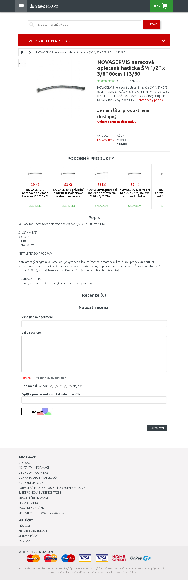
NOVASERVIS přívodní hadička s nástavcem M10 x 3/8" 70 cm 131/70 (101, 194)
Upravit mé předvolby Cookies (41, 512)
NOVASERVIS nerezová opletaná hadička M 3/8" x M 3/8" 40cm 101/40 (35, 194)
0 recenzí (122, 81)
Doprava (24, 462)
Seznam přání (28, 535)
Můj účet (25, 525)
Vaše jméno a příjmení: (37, 317)
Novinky (24, 540)
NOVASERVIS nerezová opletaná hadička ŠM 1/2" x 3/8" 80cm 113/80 (80, 52)
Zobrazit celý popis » (150, 100)
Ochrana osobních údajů (37, 477)
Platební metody (30, 482)
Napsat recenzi (141, 81)
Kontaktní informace (34, 467)
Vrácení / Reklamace (33, 497)
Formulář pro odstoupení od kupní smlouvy (51, 487)
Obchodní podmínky (33, 472)
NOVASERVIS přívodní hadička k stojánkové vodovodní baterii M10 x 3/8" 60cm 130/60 (135, 196)
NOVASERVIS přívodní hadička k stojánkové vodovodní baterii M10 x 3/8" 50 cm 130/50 (68, 196)
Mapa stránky (28, 502)
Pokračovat (157, 428)
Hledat (152, 24)
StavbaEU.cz (45, 552)
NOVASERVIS (105, 139)
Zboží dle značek (31, 507)
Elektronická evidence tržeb (39, 492)
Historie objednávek (33, 530)
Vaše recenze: (31, 332)
